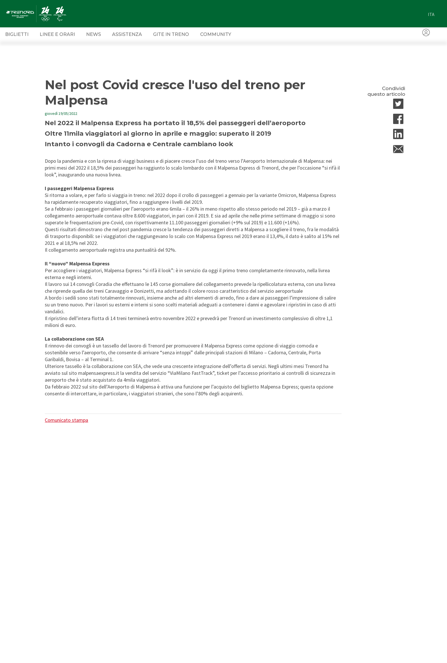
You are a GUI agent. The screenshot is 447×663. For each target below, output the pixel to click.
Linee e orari (57, 34)
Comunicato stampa (66, 420)
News (93, 34)
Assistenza (127, 34)
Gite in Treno (171, 34)
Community (215, 34)
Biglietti (17, 34)
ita (431, 14)
